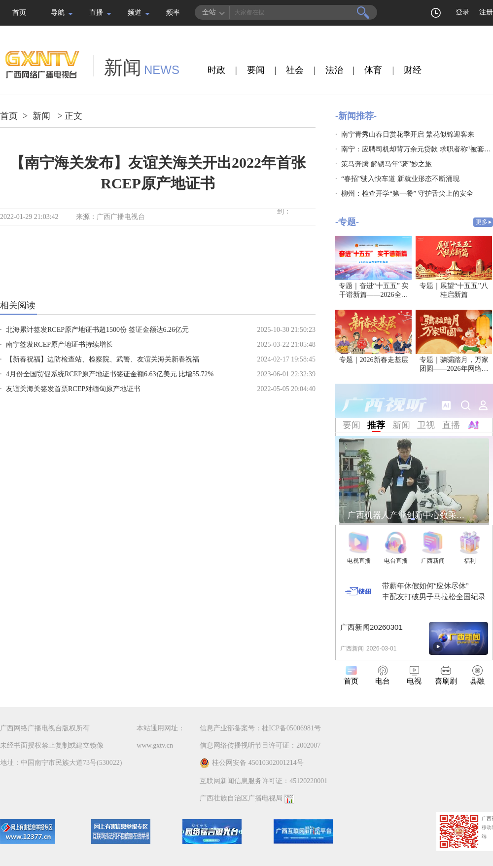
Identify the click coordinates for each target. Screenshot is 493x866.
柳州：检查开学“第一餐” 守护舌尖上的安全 (407, 193)
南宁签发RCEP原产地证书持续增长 (59, 344)
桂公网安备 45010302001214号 (252, 763)
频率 (173, 12)
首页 (19, 12)
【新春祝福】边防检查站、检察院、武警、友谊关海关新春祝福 (102, 359)
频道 (134, 12)
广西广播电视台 (121, 216)
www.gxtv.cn (155, 745)
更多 (482, 221)
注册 (486, 12)
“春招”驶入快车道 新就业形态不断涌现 (400, 178)
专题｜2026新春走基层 (373, 359)
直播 (96, 12)
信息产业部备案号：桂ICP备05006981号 (260, 728)
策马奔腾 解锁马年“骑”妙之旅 (386, 164)
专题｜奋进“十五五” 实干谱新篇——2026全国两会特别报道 (374, 294)
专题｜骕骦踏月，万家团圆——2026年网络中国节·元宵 (454, 368)
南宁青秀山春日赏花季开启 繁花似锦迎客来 (407, 134)
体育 (373, 70)
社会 (295, 70)
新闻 (41, 116)
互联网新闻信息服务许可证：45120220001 (263, 781)
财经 (413, 70)
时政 (216, 70)
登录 (462, 12)
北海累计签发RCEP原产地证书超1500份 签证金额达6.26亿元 (97, 329)
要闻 (256, 70)
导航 (58, 12)
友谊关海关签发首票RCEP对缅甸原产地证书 (73, 389)
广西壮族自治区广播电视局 (241, 798)
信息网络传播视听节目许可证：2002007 (260, 745)
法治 (334, 70)
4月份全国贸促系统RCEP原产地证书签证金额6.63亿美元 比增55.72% (109, 374)
